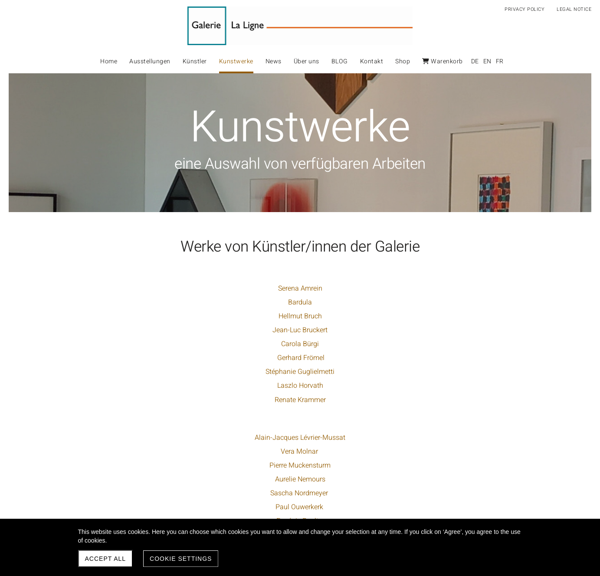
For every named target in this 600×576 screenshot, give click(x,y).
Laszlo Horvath (163, 385)
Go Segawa (439, 288)
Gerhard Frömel (162, 358)
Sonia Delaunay (300, 491)
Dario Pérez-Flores (302, 385)
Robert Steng (439, 302)
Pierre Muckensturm (302, 316)
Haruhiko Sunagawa (440, 316)
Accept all (105, 558)
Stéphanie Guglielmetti (162, 372)
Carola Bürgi (162, 344)
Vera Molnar (301, 302)
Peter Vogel (439, 344)
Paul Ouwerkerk (302, 358)
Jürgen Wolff (439, 358)
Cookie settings (181, 558)
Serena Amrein (163, 288)
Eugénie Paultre (302, 372)
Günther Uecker (300, 506)
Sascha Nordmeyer (302, 344)
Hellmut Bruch (162, 316)
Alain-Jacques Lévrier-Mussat (302, 288)
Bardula (162, 302)
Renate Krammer (162, 400)
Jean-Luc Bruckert (162, 330)
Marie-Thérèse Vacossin (439, 330)
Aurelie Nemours (302, 330)
